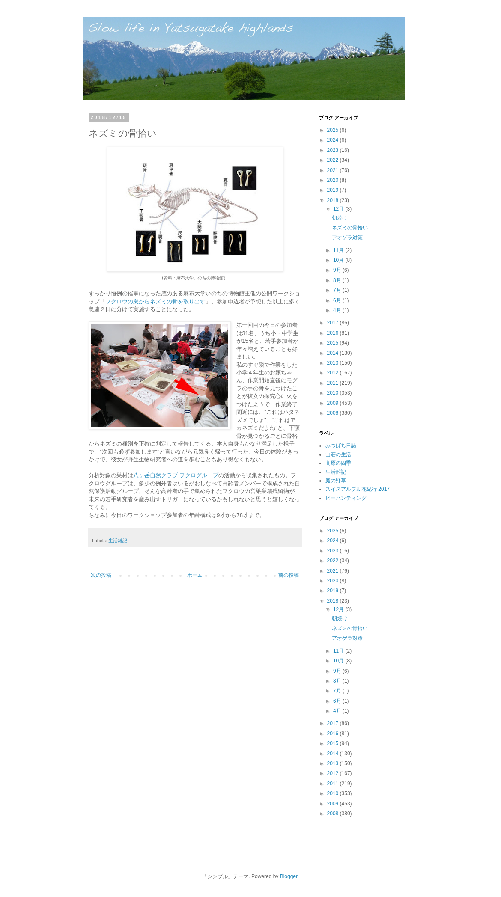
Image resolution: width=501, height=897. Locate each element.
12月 (339, 209)
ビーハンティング (346, 498)
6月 (338, 300)
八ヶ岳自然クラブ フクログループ (175, 475)
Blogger (289, 876)
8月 (338, 280)
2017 (333, 323)
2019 (333, 190)
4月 (338, 310)
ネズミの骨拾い (350, 228)
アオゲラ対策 (347, 238)
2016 (333, 333)
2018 (333, 200)
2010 (333, 393)
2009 (333, 403)
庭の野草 (335, 481)
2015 (333, 343)
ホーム (195, 575)
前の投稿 (288, 575)
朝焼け (339, 218)
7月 (338, 290)
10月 (339, 260)
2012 (333, 373)
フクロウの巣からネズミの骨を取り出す (155, 301)
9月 (338, 270)
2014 (333, 353)
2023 (333, 150)
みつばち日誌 (340, 445)
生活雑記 (117, 540)
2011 (333, 383)
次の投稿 (101, 575)
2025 (333, 130)
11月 (339, 250)
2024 (333, 140)
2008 (333, 413)
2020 (333, 180)
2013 (333, 363)
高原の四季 (338, 463)
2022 (333, 160)
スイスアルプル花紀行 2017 (357, 489)
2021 (333, 170)
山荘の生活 (338, 454)
